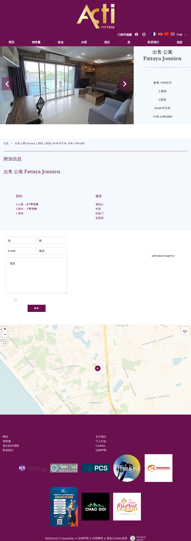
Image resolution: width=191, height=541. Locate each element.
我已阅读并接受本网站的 (38, 300)
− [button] (5, 334)
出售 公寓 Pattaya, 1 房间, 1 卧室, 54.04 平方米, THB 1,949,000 (50, 143)
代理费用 (97, 538)
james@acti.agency (163, 255)
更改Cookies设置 (117, 538)
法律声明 (83, 538)
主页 (6, 143)
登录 (36, 308)
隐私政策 (53, 300)
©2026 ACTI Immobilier (59, 538)
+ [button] (5, 329)
